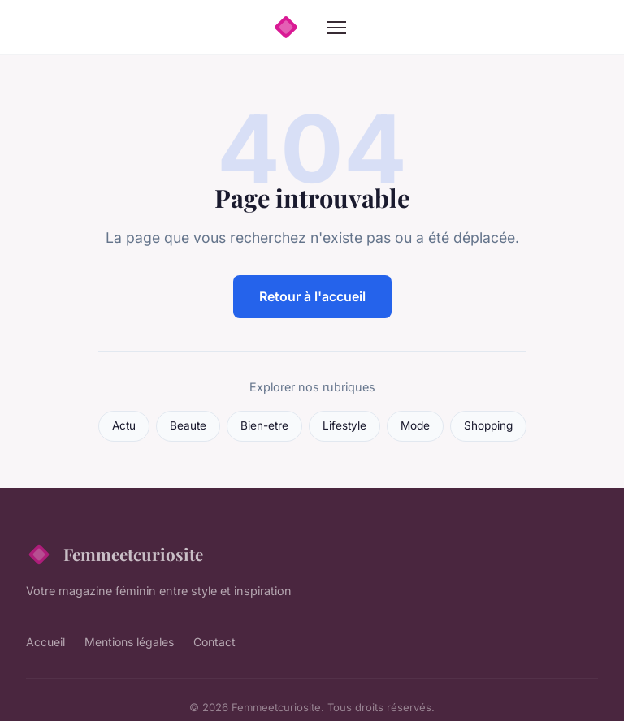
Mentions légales (129, 642)
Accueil (45, 642)
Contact (214, 642)
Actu (124, 425)
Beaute (188, 425)
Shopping (488, 425)
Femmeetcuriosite (114, 555)
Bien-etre (264, 425)
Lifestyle (344, 425)
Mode (415, 425)
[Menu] (336, 28)
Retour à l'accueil (312, 296)
